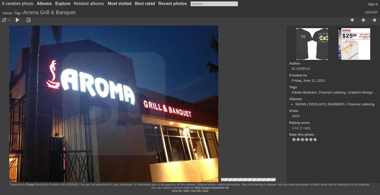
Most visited (119, 3)
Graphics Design (360, 92)
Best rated (145, 3)
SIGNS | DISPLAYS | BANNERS (320, 104)
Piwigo (30, 184)
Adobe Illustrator (304, 92)
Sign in (373, 4)
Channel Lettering (332, 92)
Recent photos (172, 3)
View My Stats (180, 190)
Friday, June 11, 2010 (308, 80)
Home (7, 13)
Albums (44, 3)
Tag (17, 13)
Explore (62, 3)
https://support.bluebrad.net (211, 187)
